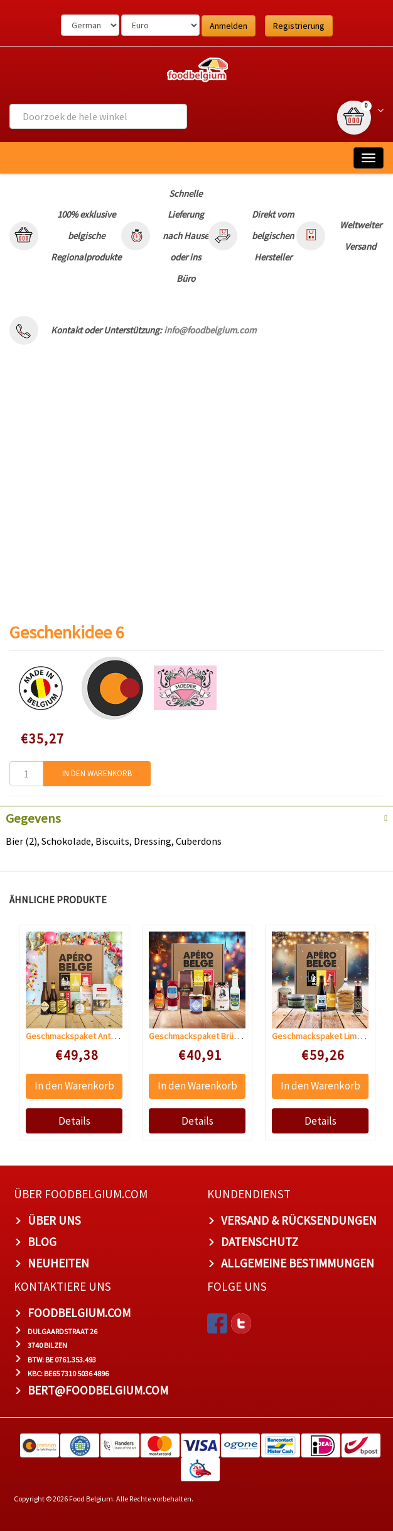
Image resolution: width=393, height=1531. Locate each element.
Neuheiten (58, 1263)
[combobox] (98, 116)
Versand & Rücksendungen (299, 1220)
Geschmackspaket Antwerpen (82, 1036)
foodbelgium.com (79, 1312)
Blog (42, 1241)
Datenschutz (259, 1241)
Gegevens (33, 818)
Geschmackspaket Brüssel (199, 1036)
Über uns (54, 1220)
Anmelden (228, 25)
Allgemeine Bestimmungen (297, 1263)
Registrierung (299, 25)
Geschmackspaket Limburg (323, 1036)
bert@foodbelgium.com (98, 1390)
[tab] (196, 817)
